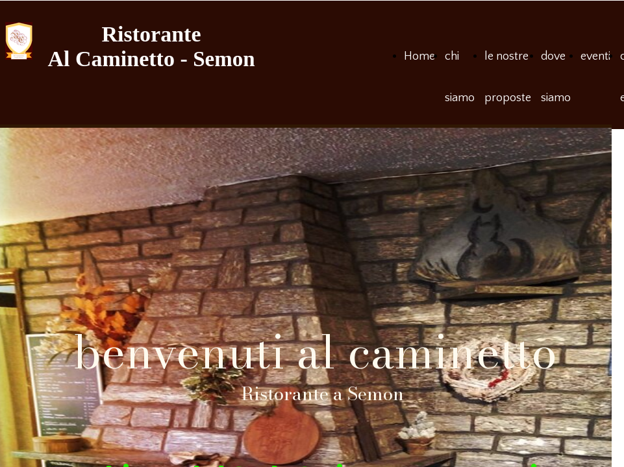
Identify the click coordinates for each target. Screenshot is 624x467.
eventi (595, 56)
